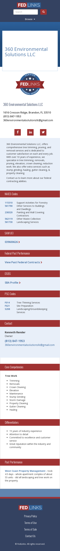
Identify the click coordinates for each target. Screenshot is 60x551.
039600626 (11, 242)
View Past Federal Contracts (22, 262)
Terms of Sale (30, 529)
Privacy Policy (30, 516)
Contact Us (30, 536)
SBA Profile (11, 282)
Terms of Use (30, 523)
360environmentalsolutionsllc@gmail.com (28, 120)
